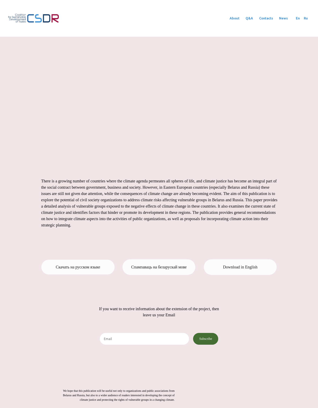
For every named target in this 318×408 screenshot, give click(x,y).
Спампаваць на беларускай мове (159, 267)
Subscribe (205, 338)
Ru (306, 18)
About (235, 18)
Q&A (249, 18)
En (298, 18)
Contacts (266, 18)
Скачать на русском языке (78, 267)
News (283, 18)
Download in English (240, 267)
